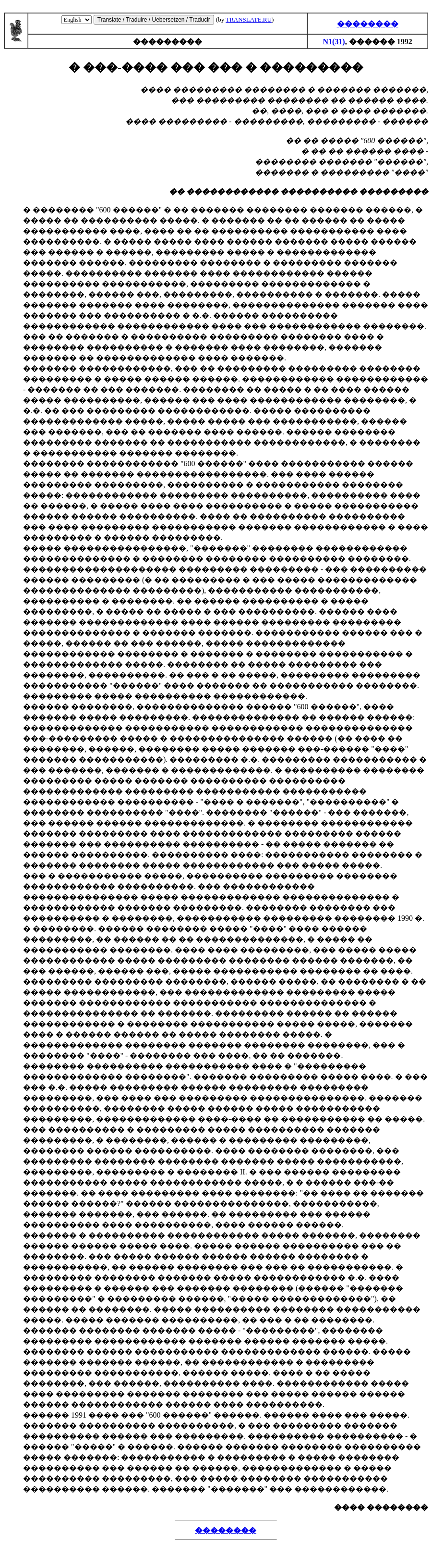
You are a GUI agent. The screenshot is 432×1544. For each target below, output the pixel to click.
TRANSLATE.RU (249, 19)
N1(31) (334, 41)
